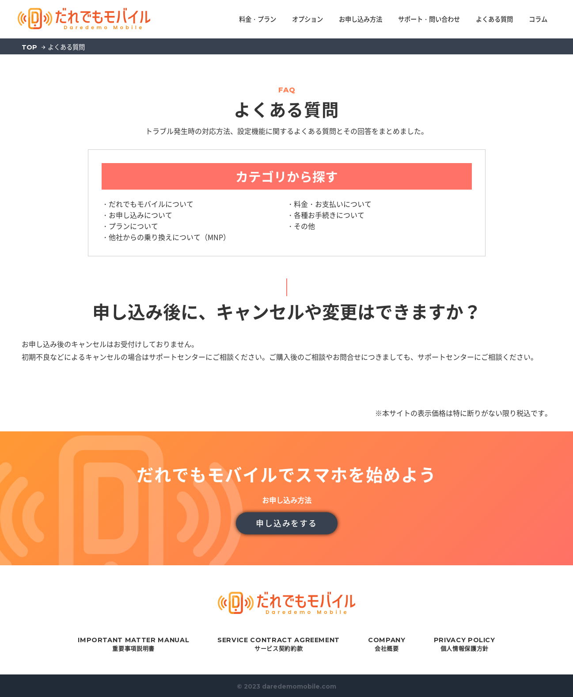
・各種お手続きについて (325, 214)
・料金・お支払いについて (329, 203)
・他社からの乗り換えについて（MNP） (166, 237)
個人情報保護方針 (464, 644)
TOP (29, 47)
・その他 (301, 226)
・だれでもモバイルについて (148, 203)
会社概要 (387, 644)
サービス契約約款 (278, 644)
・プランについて (130, 226)
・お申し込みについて (137, 214)
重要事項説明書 (133, 644)
